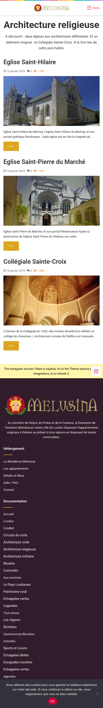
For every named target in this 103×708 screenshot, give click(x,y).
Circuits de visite (15, 535)
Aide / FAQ (10, 482)
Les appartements (15, 468)
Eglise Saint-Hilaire (29, 62)
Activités (9, 641)
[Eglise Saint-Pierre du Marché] (51, 201)
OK (52, 701)
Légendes (10, 606)
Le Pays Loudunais (17, 584)
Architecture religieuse (19, 549)
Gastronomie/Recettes (19, 634)
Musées (9, 563)
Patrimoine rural (15, 591)
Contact (8, 489)
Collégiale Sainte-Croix (34, 261)
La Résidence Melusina (19, 461)
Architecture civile (16, 542)
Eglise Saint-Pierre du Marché (44, 162)
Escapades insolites (17, 662)
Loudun (8, 521)
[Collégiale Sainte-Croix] (51, 300)
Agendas (9, 676)
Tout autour (11, 613)
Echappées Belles (16, 655)
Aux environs (12, 577)
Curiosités (10, 570)
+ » (11, 146)
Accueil (8, 514)
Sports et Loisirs (15, 648)
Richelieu (10, 627)
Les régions (11, 620)
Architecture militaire (18, 556)
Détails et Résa (13, 475)
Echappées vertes (16, 599)
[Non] (97, 693)
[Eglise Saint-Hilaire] (51, 101)
